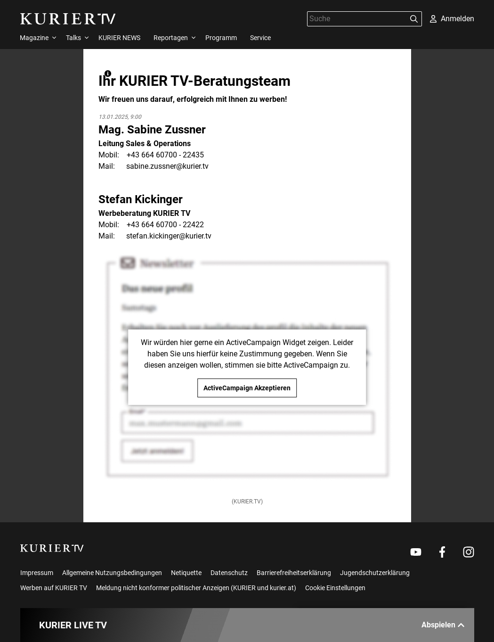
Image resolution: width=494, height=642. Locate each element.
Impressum (36, 572)
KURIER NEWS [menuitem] (119, 37)
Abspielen (443, 624)
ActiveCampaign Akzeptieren (247, 388)
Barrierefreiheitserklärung (294, 572)
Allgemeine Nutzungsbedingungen (112, 572)
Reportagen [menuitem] (171, 37)
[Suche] (357, 18)
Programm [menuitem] (221, 37)
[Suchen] (413, 19)
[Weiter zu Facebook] (442, 552)
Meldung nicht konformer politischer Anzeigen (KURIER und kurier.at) (196, 588)
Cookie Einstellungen (335, 588)
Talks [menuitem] (73, 37)
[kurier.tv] (52, 548)
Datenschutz (229, 572)
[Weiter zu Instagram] (468, 552)
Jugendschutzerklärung (375, 572)
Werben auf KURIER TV (53, 588)
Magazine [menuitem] (34, 37)
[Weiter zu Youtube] (415, 552)
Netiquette (186, 572)
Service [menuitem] (260, 37)
